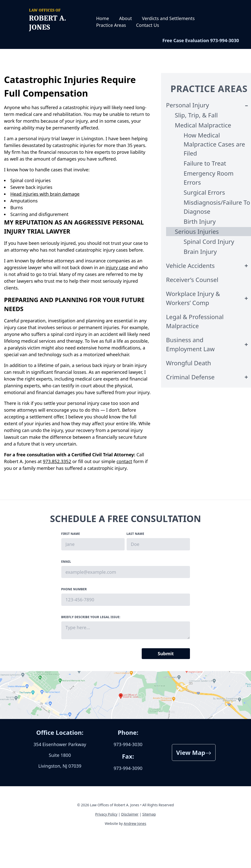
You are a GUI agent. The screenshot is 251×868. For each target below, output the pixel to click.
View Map (193, 752)
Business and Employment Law (190, 344)
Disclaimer (129, 814)
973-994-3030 (224, 40)
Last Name (135, 534)
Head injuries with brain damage (45, 194)
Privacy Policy (106, 814)
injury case (117, 267)
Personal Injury (187, 105)
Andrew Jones (135, 823)
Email (66, 561)
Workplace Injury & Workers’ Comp (193, 298)
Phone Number (74, 589)
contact (124, 461)
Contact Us (147, 25)
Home (102, 18)
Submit (166, 653)
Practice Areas (111, 25)
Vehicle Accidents (190, 265)
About (125, 18)
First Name (70, 534)
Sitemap (149, 814)
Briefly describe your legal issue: (90, 617)
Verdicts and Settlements (168, 18)
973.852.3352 (57, 461)
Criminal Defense (190, 377)
